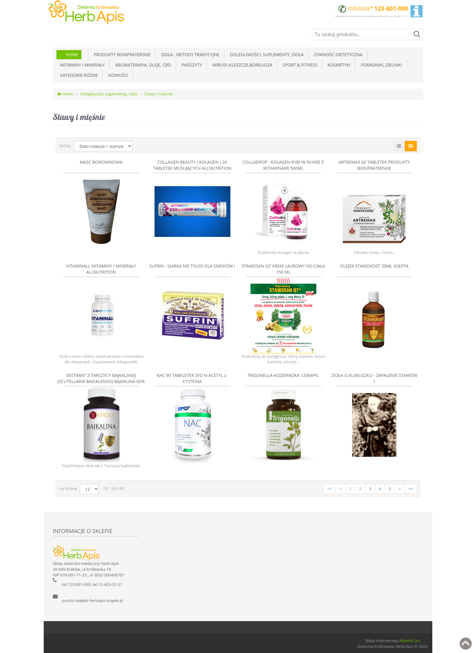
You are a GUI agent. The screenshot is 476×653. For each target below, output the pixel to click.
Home (72, 54)
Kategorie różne (78, 74)
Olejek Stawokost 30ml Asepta (374, 265)
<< (329, 488)
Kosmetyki (338, 64)
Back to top (465, 643)
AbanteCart (409, 640)
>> (410, 488)
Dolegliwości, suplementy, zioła (266, 54)
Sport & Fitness (298, 64)
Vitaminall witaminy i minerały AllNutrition (101, 268)
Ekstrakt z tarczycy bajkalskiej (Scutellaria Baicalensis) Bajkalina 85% (101, 378)
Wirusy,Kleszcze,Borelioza (241, 64)
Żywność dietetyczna (337, 54)
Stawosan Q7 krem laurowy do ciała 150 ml (283, 268)
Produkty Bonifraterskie (121, 54)
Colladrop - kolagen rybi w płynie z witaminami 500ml (283, 164)
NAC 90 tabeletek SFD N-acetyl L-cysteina (192, 378)
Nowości (117, 74)
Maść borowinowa (101, 161)
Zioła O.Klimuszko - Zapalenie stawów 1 (374, 378)
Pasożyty (190, 64)
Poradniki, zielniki (380, 64)
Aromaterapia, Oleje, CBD (142, 64)
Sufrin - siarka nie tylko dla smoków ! (192, 265)
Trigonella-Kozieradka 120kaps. (283, 375)
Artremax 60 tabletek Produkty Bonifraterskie (374, 164)
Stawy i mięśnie (158, 93)
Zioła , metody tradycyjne (189, 54)
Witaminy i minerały (81, 64)
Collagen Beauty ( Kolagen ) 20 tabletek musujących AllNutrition (192, 164)
